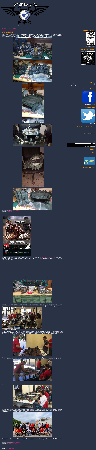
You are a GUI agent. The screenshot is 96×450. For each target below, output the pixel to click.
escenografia (8, 211)
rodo (11, 211)
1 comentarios (18, 210)
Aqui (3, 329)
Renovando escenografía (8, 32)
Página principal (4, 28)
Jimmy (14, 28)
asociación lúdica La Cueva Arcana (48, 257)
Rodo (10, 28)
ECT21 (19, 28)
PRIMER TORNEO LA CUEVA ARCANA (11, 215)
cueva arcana (8, 443)
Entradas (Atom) (11, 448)
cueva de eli (12, 443)
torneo (16, 443)
